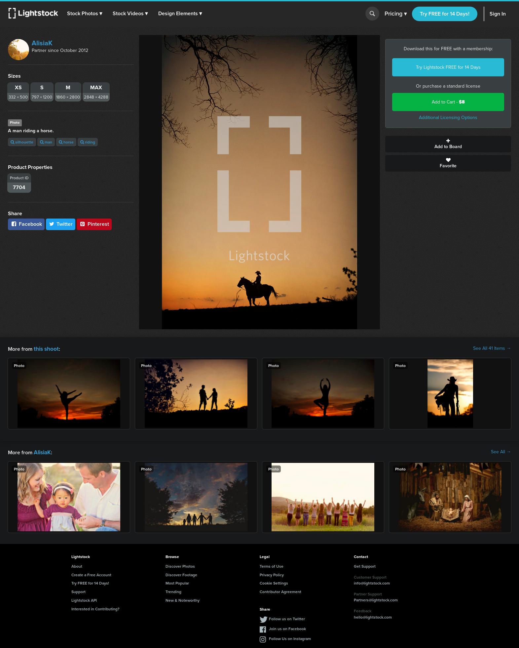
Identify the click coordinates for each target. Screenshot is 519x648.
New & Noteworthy (183, 599)
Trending (173, 590)
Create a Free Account (91, 573)
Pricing (396, 14)
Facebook (26, 224)
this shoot (45, 348)
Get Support (365, 565)
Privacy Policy (272, 573)
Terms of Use (271, 565)
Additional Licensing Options (448, 117)
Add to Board (448, 144)
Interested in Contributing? (95, 607)
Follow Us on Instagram (290, 637)
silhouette (22, 142)
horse (66, 142)
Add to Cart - (448, 102)
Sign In (498, 14)
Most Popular (177, 582)
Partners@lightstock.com (376, 598)
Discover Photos (180, 565)
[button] (85, 13)
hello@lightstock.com (373, 616)
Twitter (61, 224)
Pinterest (94, 224)
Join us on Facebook (287, 627)
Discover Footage (181, 573)
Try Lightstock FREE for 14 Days (448, 67)
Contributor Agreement (280, 590)
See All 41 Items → (492, 348)
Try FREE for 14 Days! (444, 14)
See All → (501, 451)
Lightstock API (84, 599)
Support (78, 590)
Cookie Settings (274, 582)
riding (87, 142)
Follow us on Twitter (287, 617)
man (46, 142)
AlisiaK (42, 43)
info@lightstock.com (372, 582)
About (76, 565)
